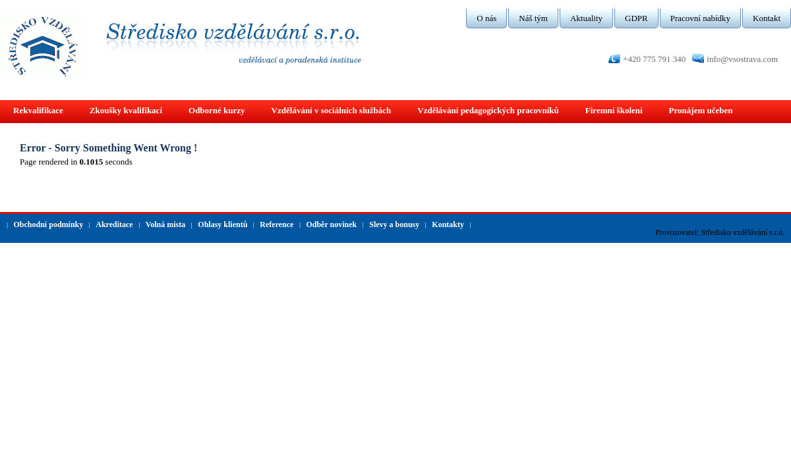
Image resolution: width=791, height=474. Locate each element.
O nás (486, 18)
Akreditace (114, 224)
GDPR (636, 18)
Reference (276, 224)
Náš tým (533, 18)
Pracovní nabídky (700, 18)
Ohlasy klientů (222, 224)
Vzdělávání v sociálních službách (332, 110)
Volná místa (166, 224)
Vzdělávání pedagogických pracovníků (488, 110)
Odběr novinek (331, 224)
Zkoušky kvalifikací (126, 110)
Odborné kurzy (217, 110)
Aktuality (586, 18)
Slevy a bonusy (394, 224)
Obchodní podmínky (49, 224)
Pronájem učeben (701, 110)
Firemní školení (614, 110)
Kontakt (766, 18)
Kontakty (448, 224)
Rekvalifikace (38, 110)
